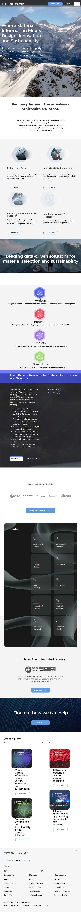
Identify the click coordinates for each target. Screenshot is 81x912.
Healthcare (62, 564)
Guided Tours (59, 887)
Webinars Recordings (62, 891)
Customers (8, 891)
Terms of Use (26, 906)
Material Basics (34, 891)
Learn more (33, 458)
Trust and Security (10, 883)
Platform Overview (36, 883)
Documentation (60, 883)
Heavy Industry (38, 585)
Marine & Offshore (61, 606)
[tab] (40, 295)
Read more (14, 188)
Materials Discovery (36, 895)
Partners (7, 887)
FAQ (47, 906)
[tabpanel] (40, 419)
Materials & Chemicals (39, 627)
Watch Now (12, 794)
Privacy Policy (38, 906)
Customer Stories (35, 887)
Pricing (31, 879)
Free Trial (55, 4)
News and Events (60, 895)
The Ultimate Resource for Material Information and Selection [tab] (43, 376)
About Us (7, 879)
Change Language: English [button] (15, 860)
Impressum (14, 906)
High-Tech (61, 585)
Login (68, 4)
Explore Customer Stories (40, 510)
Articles (57, 879)
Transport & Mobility (62, 627)
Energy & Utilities (38, 565)
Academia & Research (39, 544)
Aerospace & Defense (62, 544)
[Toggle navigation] (77, 4)
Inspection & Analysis (39, 606)
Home (6, 906)
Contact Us (11, 70)
